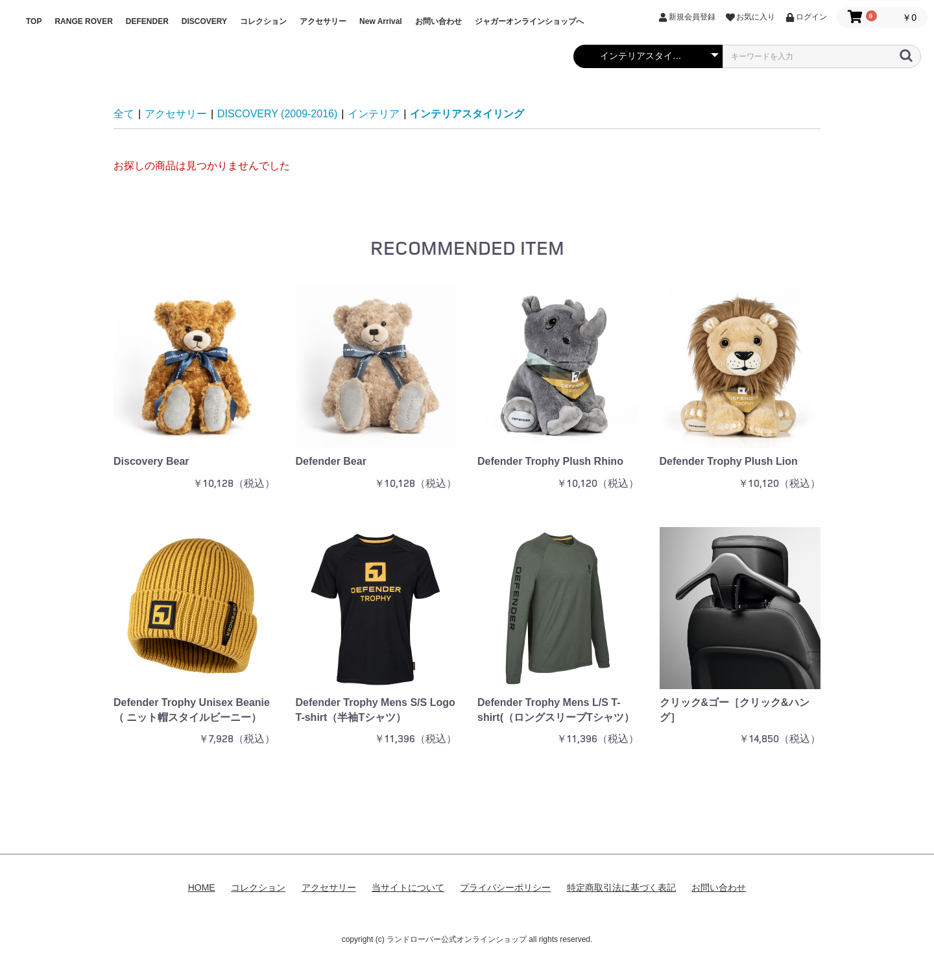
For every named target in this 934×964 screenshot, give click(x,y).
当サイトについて (408, 887)
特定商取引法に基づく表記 (621, 887)
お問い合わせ (438, 21)
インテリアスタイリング (467, 113)
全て (124, 113)
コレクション (263, 21)
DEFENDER (147, 21)
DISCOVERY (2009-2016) (277, 113)
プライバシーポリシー (505, 887)
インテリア (374, 113)
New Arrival (380, 21)
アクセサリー (323, 21)
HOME (201, 887)
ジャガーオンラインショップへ (529, 21)
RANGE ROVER (83, 21)
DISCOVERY (204, 21)
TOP (34, 21)
